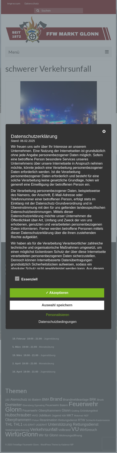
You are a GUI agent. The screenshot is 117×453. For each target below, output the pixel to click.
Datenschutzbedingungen (58, 322)
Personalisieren (57, 315)
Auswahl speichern (57, 305)
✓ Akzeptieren (57, 293)
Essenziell (26, 279)
